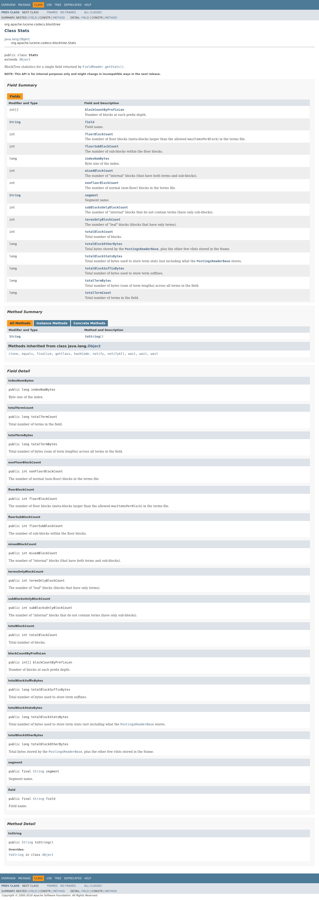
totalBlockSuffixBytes (104, 268)
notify (98, 353)
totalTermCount (98, 292)
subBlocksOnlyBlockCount (106, 207)
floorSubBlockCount (102, 146)
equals (27, 353)
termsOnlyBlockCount (103, 219)
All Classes (93, 12)
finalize (44, 353)
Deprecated (73, 4)
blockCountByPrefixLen (104, 109)
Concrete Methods (89, 323)
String (15, 122)
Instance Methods (51, 323)
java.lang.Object (17, 39)
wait (132, 353)
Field (33, 17)
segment (91, 195)
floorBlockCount (99, 134)
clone (13, 353)
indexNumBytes (97, 158)
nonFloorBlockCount (102, 183)
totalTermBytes (98, 280)
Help (87, 4)
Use (49, 4)
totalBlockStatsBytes (104, 256)
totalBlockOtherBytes (104, 244)
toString (92, 336)
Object (25, 59)
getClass (62, 353)
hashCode (81, 353)
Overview (8, 4)
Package (24, 4)
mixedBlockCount (99, 170)
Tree (57, 4)
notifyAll (116, 353)
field (89, 122)
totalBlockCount (99, 231)
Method (59, 17)
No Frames (68, 12)
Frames (52, 12)
